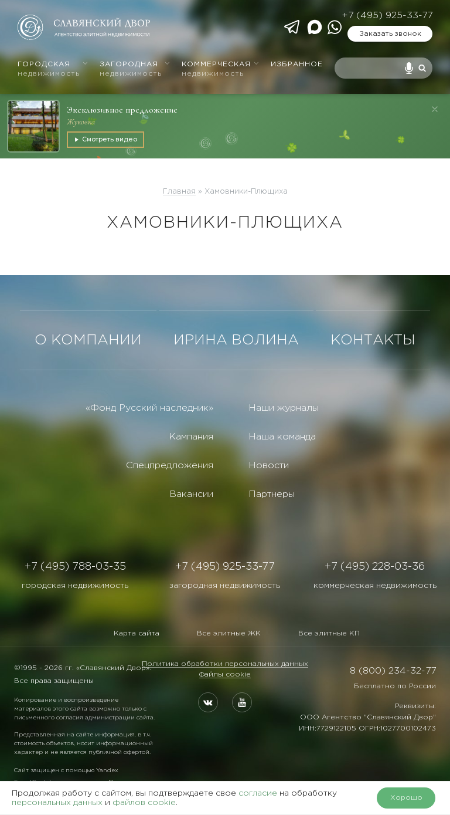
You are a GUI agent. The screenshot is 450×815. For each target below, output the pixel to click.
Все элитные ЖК (229, 633)
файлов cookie (144, 802)
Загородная (135, 69)
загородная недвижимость (224, 585)
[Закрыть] (434, 109)
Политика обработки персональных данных (225, 664)
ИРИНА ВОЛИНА (236, 340)
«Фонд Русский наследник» (149, 408)
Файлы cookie (225, 674)
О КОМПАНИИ (88, 340)
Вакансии (191, 494)
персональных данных (57, 802)
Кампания (191, 436)
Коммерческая (221, 69)
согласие (257, 793)
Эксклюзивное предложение (122, 109)
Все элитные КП (329, 633)
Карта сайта (136, 633)
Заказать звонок (390, 34)
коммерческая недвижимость (375, 585)
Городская (53, 69)
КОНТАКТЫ (372, 340)
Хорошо (406, 797)
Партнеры (271, 494)
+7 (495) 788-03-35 (75, 566)
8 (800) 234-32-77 (393, 671)
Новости (268, 465)
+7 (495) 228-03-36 (375, 566)
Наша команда (282, 436)
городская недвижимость (75, 585)
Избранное (297, 64)
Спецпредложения (169, 465)
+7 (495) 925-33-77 (387, 15)
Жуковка (81, 122)
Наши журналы (283, 408)
